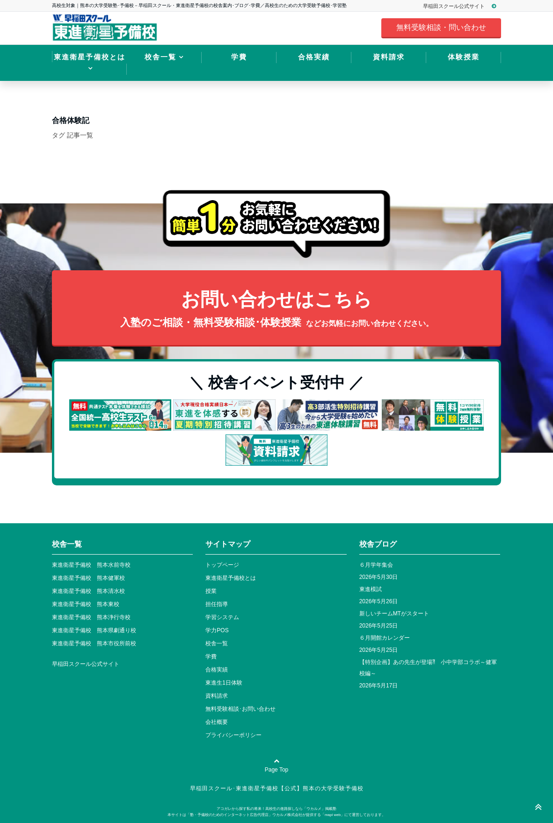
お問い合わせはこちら (276, 310)
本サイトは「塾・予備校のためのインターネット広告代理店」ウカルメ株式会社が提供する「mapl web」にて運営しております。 (276, 815)
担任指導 (216, 604)
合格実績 (314, 57)
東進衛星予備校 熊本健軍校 (88, 578)
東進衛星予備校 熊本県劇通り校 (94, 630)
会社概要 (216, 722)
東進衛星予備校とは (89, 57)
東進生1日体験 (223, 682)
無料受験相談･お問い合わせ (240, 709)
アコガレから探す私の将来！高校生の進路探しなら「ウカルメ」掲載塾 (276, 809)
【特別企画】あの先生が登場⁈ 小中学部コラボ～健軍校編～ (428, 668)
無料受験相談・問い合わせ (441, 27)
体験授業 (464, 57)
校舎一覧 (160, 57)
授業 (211, 591)
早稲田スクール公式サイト (464, 6)
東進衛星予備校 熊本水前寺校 (91, 565)
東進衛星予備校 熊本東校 (85, 604)
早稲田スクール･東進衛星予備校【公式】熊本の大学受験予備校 (277, 788)
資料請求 (389, 57)
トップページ (222, 565)
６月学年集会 (376, 565)
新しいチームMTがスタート (394, 613)
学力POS (216, 630)
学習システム (222, 617)
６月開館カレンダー (384, 638)
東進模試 (370, 589)
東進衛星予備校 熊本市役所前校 (94, 643)
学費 (239, 57)
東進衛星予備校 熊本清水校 (88, 591)
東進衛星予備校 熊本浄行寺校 (91, 617)
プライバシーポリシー (233, 735)
